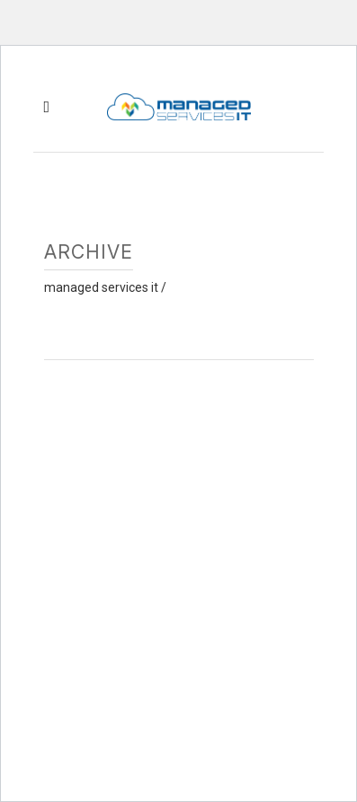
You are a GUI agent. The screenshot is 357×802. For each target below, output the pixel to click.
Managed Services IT (101, 287)
